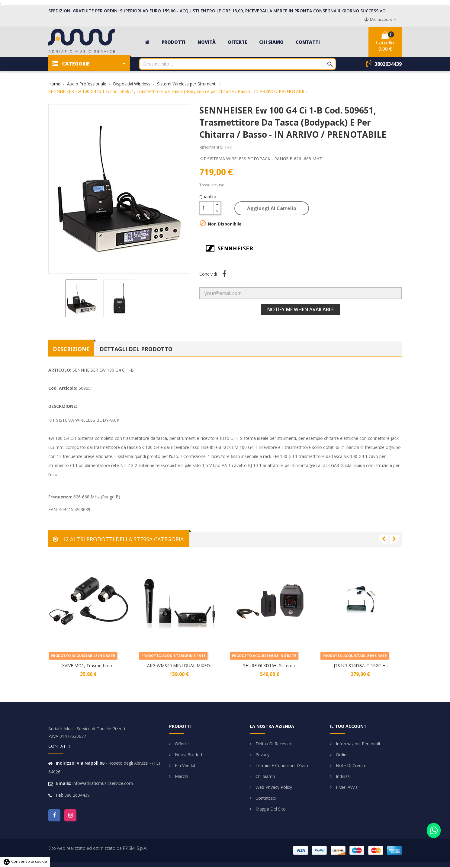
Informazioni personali (357, 744)
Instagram (70, 815)
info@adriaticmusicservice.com (102, 783)
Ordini (341, 754)
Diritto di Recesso (272, 744)
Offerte (181, 744)
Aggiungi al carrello (271, 208)
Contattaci (265, 798)
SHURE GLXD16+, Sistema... (270, 665)
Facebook (54, 815)
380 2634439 (77, 795)
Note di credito (351, 765)
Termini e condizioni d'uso (281, 765)
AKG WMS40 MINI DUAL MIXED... (180, 665)
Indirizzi (342, 776)
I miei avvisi (346, 787)
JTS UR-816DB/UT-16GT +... (361, 665)
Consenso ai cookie (25, 861)
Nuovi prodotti (189, 754)
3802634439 (388, 64)
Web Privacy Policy (273, 787)
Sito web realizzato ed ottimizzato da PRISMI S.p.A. (97, 848)
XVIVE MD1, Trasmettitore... (89, 665)
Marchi (181, 776)
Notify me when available (300, 309)
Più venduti (185, 765)
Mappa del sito (270, 809)
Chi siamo (264, 776)
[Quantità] (206, 208)
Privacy (261, 754)
